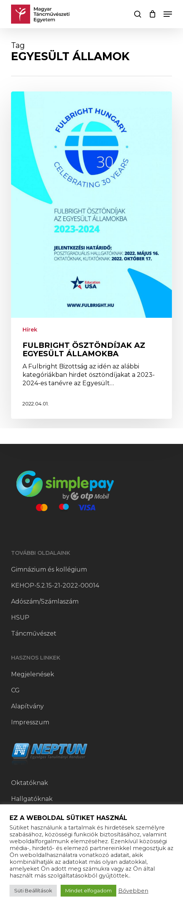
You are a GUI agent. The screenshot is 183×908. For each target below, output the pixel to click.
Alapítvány (27, 706)
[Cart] (152, 14)
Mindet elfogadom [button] (88, 890)
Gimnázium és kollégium (49, 569)
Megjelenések (32, 674)
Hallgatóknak (32, 798)
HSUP (20, 617)
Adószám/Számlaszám (45, 601)
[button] (168, 14)
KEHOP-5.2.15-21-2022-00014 (55, 585)
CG (15, 690)
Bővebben (133, 890)
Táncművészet (33, 633)
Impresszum (30, 722)
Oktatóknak (29, 782)
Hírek (29, 329)
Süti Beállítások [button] (33, 890)
